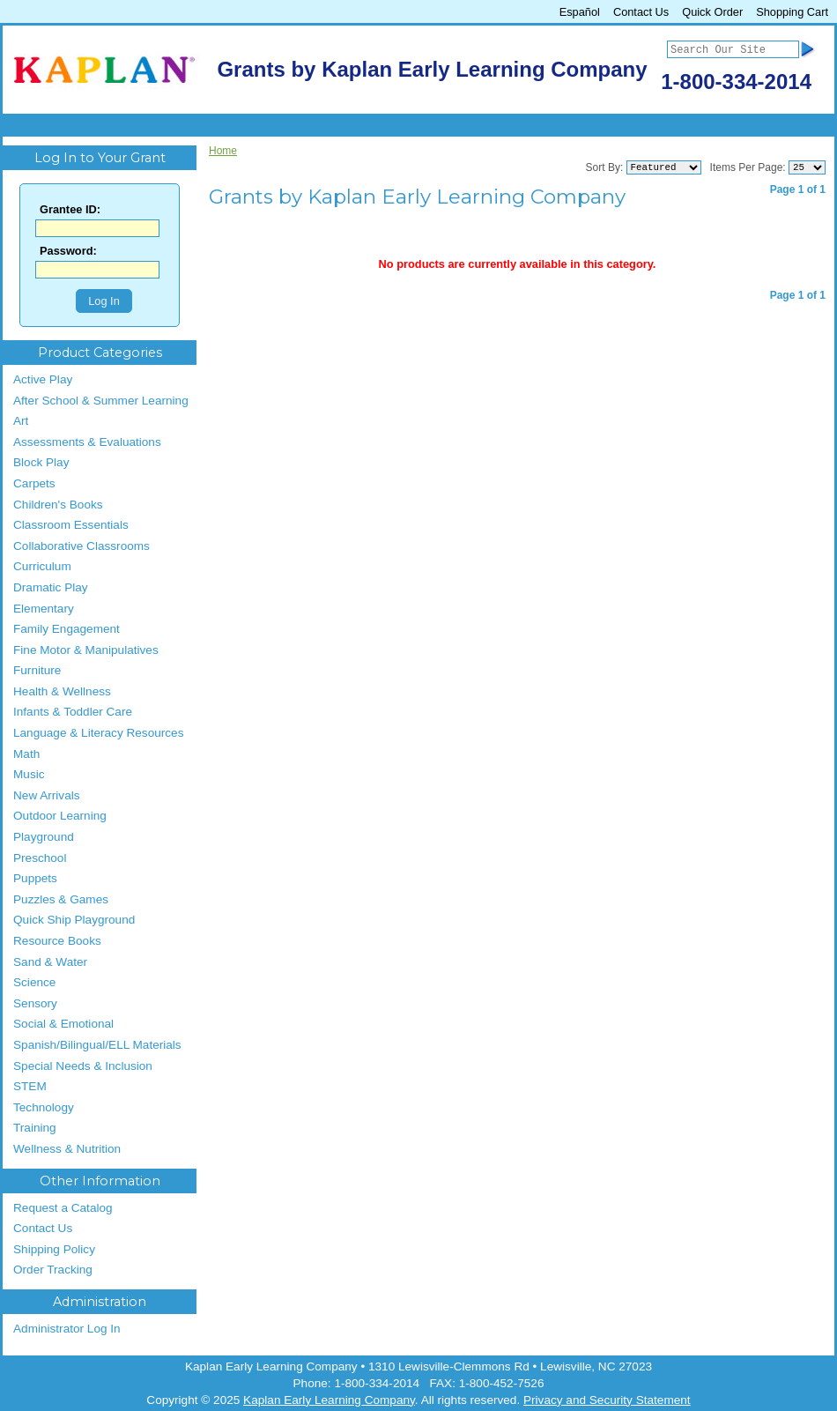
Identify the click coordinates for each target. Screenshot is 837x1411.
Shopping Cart (792, 12)
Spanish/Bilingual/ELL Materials (97, 1044)
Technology (43, 1107)
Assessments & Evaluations (87, 442)
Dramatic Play (50, 587)
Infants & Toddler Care (72, 711)
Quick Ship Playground (74, 919)
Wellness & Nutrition (67, 1148)
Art (20, 420)
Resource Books (57, 940)
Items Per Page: (748, 167)
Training (34, 1127)
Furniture (37, 670)
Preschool (39, 858)
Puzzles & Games (60, 899)
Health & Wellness (62, 691)
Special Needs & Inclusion (82, 1066)
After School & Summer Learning (101, 400)
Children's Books (58, 504)
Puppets (35, 878)
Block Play (41, 462)
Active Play (42, 379)
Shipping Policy (54, 1249)
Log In (104, 301)
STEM (30, 1086)
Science (34, 982)
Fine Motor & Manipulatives (86, 650)
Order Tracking (53, 1269)
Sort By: (605, 167)
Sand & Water (50, 962)
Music (29, 774)
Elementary (43, 608)
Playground (43, 836)
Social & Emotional (63, 1023)
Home (223, 151)
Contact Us (641, 12)
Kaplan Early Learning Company (329, 1400)
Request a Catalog (63, 1207)
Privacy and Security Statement (607, 1400)
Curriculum (42, 566)
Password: (68, 251)
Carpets (34, 483)
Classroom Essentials (71, 524)
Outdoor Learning (60, 815)
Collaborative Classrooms (81, 546)
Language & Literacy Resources (98, 732)
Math (26, 754)
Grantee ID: (70, 210)
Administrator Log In (67, 1328)
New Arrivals (46, 795)
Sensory (35, 1003)
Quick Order (712, 12)
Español (579, 12)
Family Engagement (66, 628)
